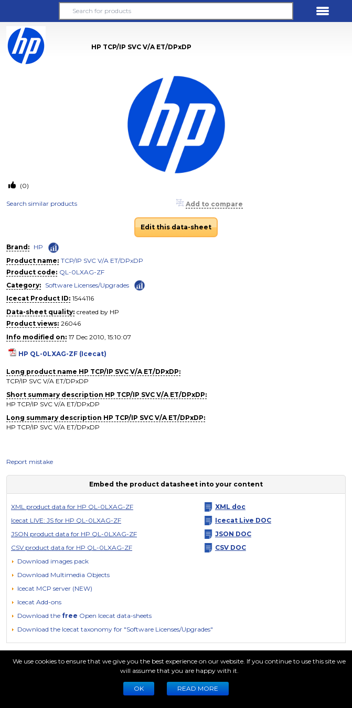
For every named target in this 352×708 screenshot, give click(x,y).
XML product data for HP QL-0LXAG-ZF (72, 507)
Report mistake (29, 462)
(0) (23, 186)
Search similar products (41, 203)
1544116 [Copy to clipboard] (83, 298)
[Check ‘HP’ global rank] (53, 247)
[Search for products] (175, 11)
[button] (29, 11)
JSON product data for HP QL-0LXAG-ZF (74, 534)
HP (38, 247)
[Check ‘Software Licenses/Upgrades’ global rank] (139, 285)
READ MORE (197, 688)
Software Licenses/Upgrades (87, 285)
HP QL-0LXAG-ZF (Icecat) (62, 354)
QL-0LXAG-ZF (81, 272)
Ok (139, 688)
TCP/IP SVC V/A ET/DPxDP (102, 260)
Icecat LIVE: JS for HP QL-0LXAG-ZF (66, 520)
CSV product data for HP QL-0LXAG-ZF (71, 547)
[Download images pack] (50, 561)
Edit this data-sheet (176, 227)
